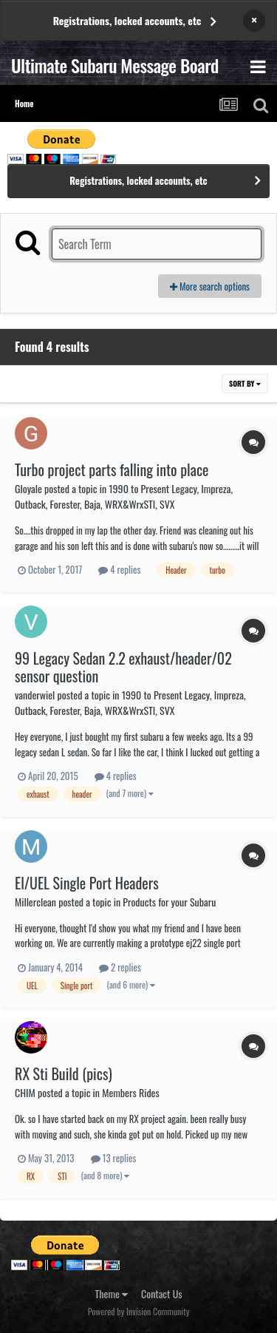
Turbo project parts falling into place (111, 469)
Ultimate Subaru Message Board (115, 65)
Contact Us (161, 1293)
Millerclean (35, 901)
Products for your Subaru (169, 901)
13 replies (114, 1157)
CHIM (25, 1092)
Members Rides (131, 1092)
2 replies (120, 967)
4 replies (119, 569)
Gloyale (28, 488)
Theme (112, 1293)
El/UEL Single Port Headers (87, 883)
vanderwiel (35, 694)
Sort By (245, 383)
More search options (210, 286)
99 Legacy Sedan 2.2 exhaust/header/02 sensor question (123, 667)
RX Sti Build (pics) (63, 1073)
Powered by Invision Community (139, 1311)
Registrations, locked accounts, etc (127, 20)
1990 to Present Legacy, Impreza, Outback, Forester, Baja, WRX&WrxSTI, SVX (124, 496)
